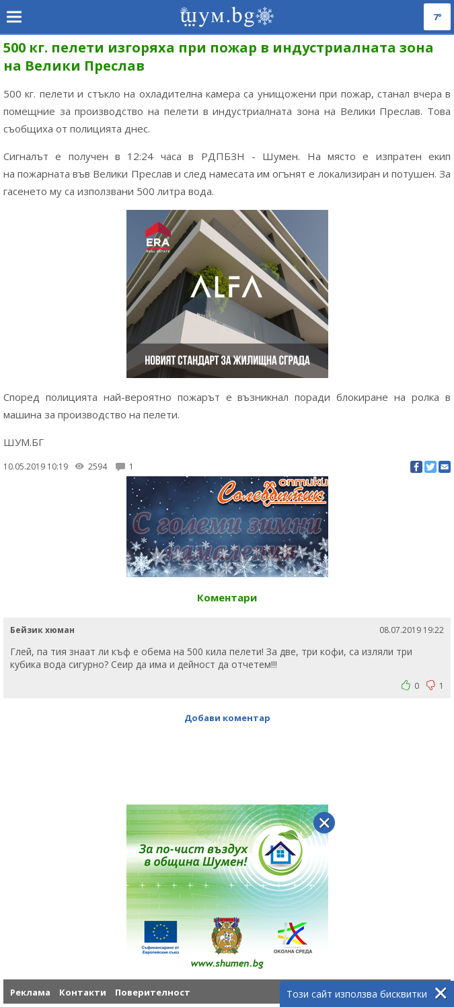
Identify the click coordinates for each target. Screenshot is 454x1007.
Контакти (82, 992)
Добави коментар (227, 718)
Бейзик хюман (42, 630)
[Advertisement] (227, 757)
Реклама (30, 992)
